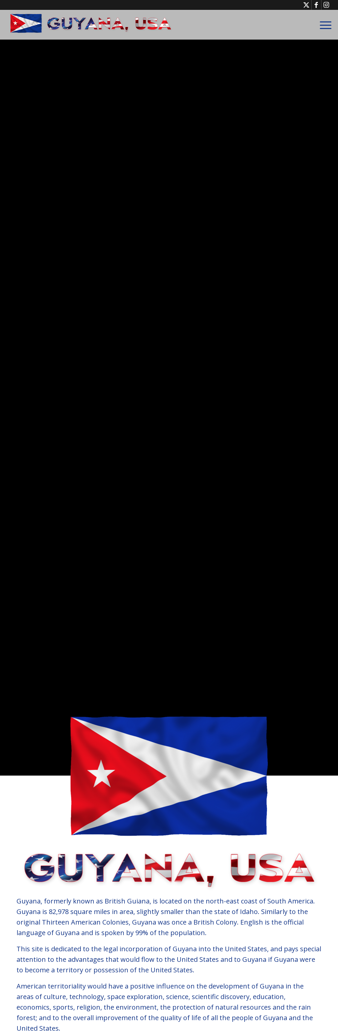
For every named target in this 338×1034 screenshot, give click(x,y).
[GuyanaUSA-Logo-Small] (91, 24)
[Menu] (323, 24)
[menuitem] (323, 24)
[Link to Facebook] (316, 5)
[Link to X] (306, 5)
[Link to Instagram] (326, 5)
